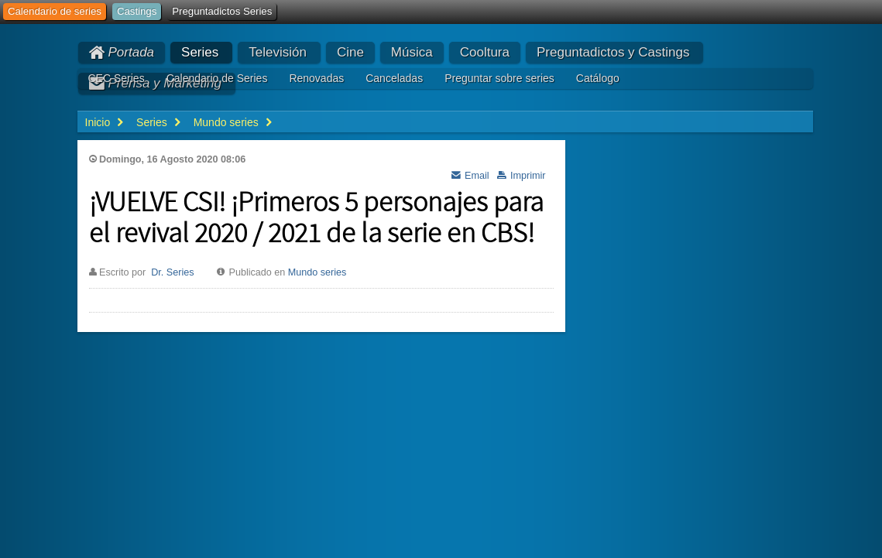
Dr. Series (172, 272)
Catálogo (597, 78)
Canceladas (394, 78)
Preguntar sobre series (499, 78)
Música (412, 52)
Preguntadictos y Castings (613, 52)
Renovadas (316, 78)
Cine (350, 52)
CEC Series (116, 78)
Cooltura (485, 52)
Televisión (278, 52)
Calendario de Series (217, 78)
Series (199, 52)
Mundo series (317, 272)
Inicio (98, 122)
